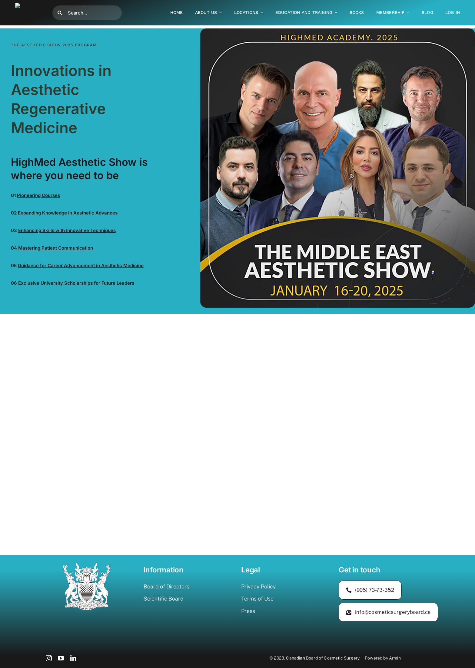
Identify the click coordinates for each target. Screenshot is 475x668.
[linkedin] (73, 658)
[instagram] (49, 658)
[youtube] (61, 658)
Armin (395, 658)
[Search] (59, 9)
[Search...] (87, 9)
